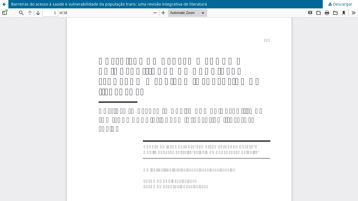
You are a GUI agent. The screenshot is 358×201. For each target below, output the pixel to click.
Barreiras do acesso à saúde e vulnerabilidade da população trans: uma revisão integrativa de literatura (109, 4)
